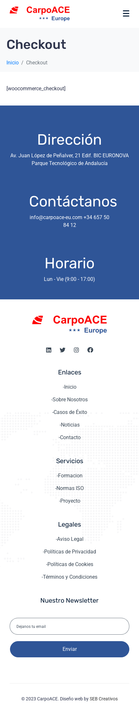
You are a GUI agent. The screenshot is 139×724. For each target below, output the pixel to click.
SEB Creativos (104, 698)
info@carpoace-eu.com (56, 217)
